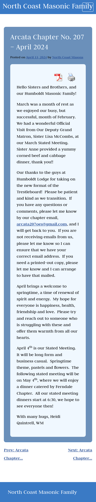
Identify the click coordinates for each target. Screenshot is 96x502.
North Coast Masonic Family (48, 6)
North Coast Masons (67, 57)
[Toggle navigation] (87, 7)
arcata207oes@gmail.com (42, 224)
